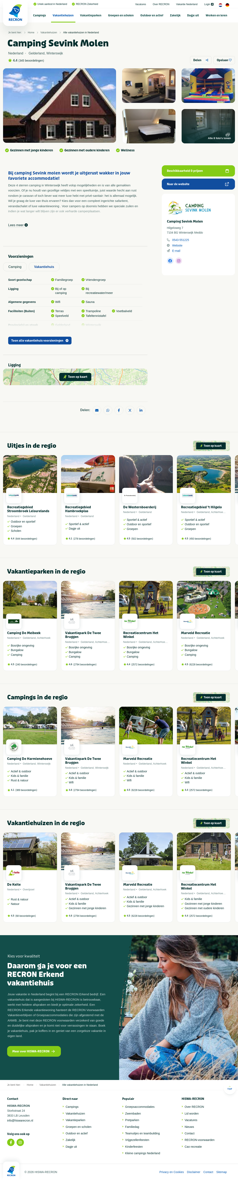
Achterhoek (218, 512)
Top (229, 1088)
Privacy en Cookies (171, 1172)
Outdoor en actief (151, 15)
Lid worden (192, 1113)
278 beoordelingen (84, 538)
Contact (189, 1133)
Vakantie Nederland (187, 4)
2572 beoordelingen (143, 664)
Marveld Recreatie (195, 633)
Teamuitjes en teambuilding (142, 1133)
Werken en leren (216, 15)
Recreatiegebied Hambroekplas (78, 509)
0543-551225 (180, 240)
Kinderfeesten (134, 1146)
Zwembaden (133, 1113)
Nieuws (189, 1126)
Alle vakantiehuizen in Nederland (81, 32)
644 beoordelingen (26, 538)
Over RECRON (161, 4)
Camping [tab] (14, 267)
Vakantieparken (90, 15)
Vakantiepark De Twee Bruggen (83, 635)
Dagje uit (193, 15)
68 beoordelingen (25, 916)
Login (208, 4)
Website (177, 245)
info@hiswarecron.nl (20, 1120)
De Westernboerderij (139, 507)
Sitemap (221, 1172)
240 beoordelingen (26, 664)
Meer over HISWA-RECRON (33, 1051)
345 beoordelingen (31, 60)
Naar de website (198, 184)
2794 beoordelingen (85, 664)
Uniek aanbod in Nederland (50, 4)
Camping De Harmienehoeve (29, 759)
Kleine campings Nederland (142, 1153)
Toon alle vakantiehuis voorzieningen (39, 341)
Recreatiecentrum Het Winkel (140, 635)
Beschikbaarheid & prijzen (198, 171)
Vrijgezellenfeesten (137, 1140)
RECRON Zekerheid (85, 4)
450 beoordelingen (200, 538)
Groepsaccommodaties (140, 1106)
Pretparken (132, 1120)
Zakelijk (175, 15)
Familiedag (132, 1126)
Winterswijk (44, 763)
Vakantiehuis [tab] (44, 267)
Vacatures (140, 4)
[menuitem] (40, 15)
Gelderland (29, 516)
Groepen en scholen (121, 15)
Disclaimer (193, 1172)
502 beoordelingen (142, 538)
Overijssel (28, 889)
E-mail (176, 250)
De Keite (14, 884)
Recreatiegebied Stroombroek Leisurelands (28, 509)
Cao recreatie (193, 1146)
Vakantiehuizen (63, 15)
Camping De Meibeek (23, 633)
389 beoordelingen (26, 790)
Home (31, 32)
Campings (39, 15)
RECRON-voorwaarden (200, 1140)
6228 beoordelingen (201, 664)
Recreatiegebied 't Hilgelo (201, 507)
